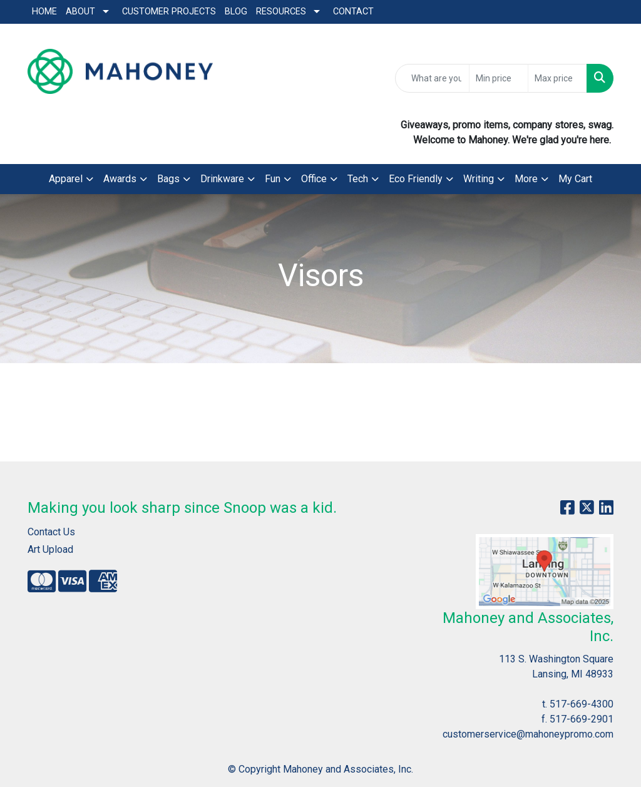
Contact (353, 11)
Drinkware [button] (222, 179)
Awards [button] (119, 179)
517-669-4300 (581, 704)
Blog (236, 11)
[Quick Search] (432, 78)
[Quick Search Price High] (557, 78)
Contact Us (51, 532)
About (80, 11)
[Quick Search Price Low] (498, 78)
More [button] (526, 179)
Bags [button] (168, 179)
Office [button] (314, 179)
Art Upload (50, 549)
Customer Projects (169, 11)
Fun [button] (272, 179)
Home (44, 11)
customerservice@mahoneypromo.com (528, 734)
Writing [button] (478, 179)
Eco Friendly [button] (416, 179)
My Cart (575, 179)
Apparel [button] (66, 179)
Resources (281, 11)
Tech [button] (357, 179)
